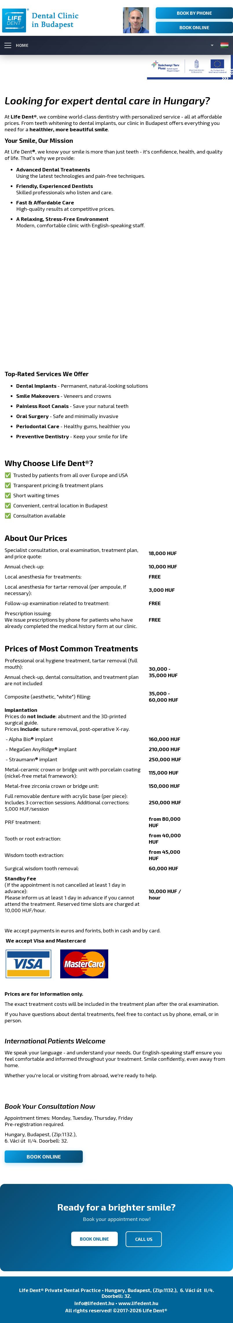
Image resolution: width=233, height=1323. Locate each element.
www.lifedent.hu (138, 1302)
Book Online (194, 27)
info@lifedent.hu (94, 1302)
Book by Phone (194, 13)
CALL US (145, 1238)
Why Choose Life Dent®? (49, 462)
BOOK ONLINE (44, 1156)
